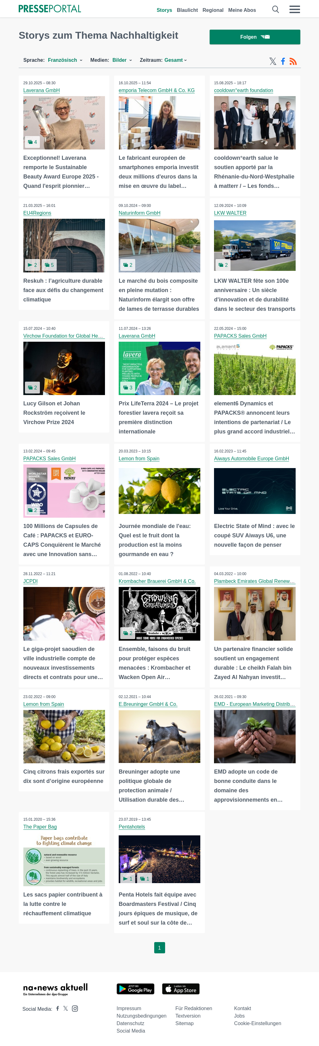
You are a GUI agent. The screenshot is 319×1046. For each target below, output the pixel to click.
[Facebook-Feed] (283, 61)
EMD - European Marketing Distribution (257, 704)
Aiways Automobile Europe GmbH (251, 458)
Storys (164, 10)
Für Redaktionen (193, 1008)
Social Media (131, 1031)
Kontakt (242, 1008)
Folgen (254, 37)
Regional (213, 10)
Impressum (129, 1008)
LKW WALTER (230, 213)
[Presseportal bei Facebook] (55, 1009)
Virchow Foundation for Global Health (64, 336)
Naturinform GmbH (139, 213)
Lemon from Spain (139, 458)
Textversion (188, 1016)
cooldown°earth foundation (244, 90)
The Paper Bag (40, 826)
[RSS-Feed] (293, 61)
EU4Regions (37, 213)
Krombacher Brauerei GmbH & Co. (157, 581)
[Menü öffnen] (294, 9)
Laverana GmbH (41, 90)
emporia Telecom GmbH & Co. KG (157, 90)
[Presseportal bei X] (63, 1009)
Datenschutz (130, 1023)
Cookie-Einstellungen (257, 1023)
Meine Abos (242, 10)
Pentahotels (132, 826)
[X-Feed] (273, 61)
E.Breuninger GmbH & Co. (148, 704)
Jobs (239, 1016)
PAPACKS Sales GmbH (240, 336)
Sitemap (184, 1023)
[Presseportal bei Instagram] (73, 1008)
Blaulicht (187, 10)
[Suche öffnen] (276, 9)
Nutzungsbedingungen (141, 1016)
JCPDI (30, 581)
